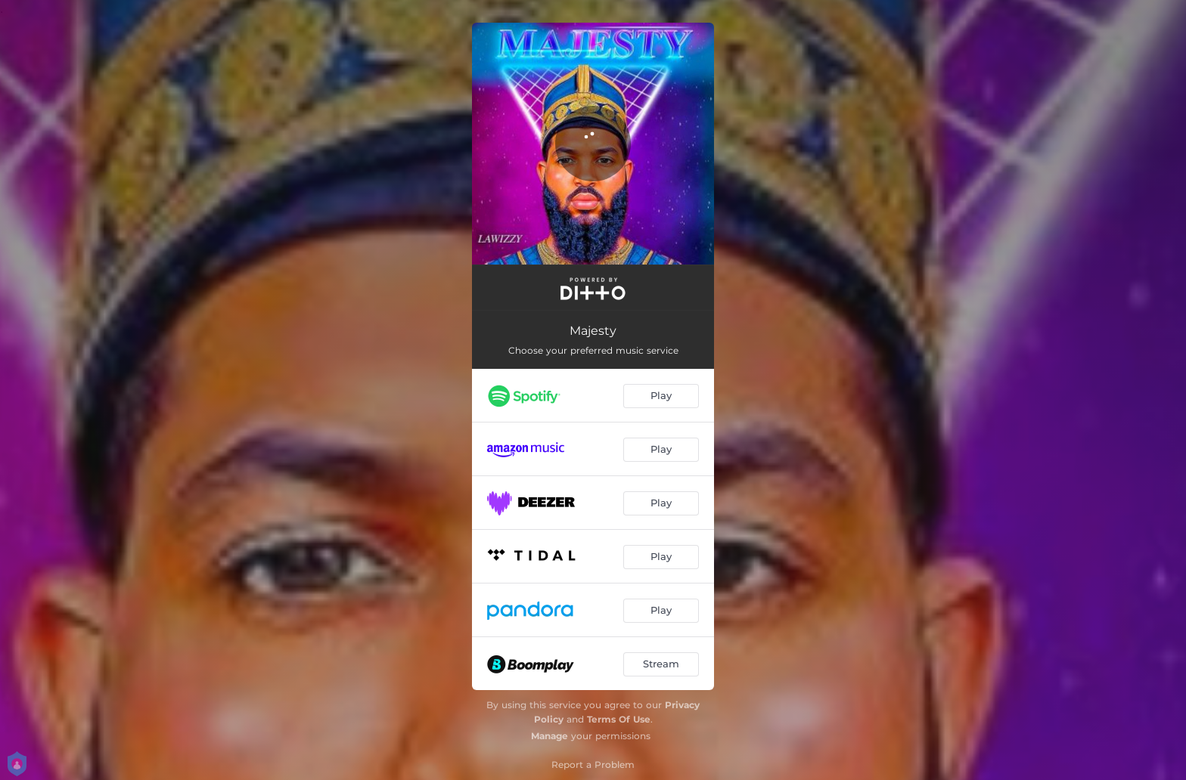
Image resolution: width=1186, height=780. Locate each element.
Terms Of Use (618, 719)
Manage (549, 735)
